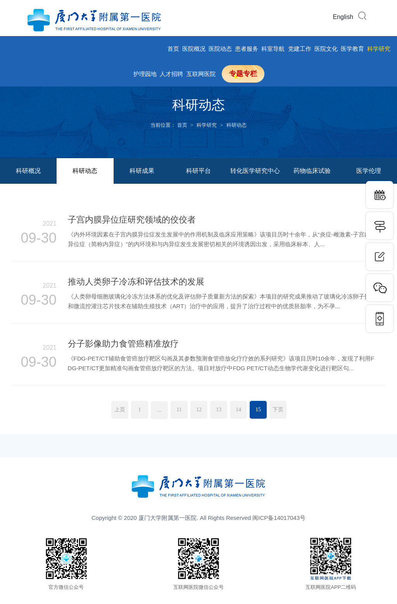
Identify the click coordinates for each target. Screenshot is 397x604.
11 (178, 409)
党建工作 (299, 48)
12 (199, 409)
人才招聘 (171, 74)
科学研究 (378, 48)
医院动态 (220, 48)
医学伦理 (368, 170)
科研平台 (198, 170)
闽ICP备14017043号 (279, 517)
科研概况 (28, 170)
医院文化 (326, 48)
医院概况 (193, 48)
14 (238, 409)
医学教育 (352, 48)
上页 (119, 409)
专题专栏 (243, 74)
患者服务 (246, 48)
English (343, 17)
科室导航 (273, 48)
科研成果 (141, 170)
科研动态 (236, 125)
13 (218, 409)
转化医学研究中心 (255, 170)
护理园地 (145, 74)
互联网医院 (201, 74)
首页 (173, 48)
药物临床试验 (312, 170)
